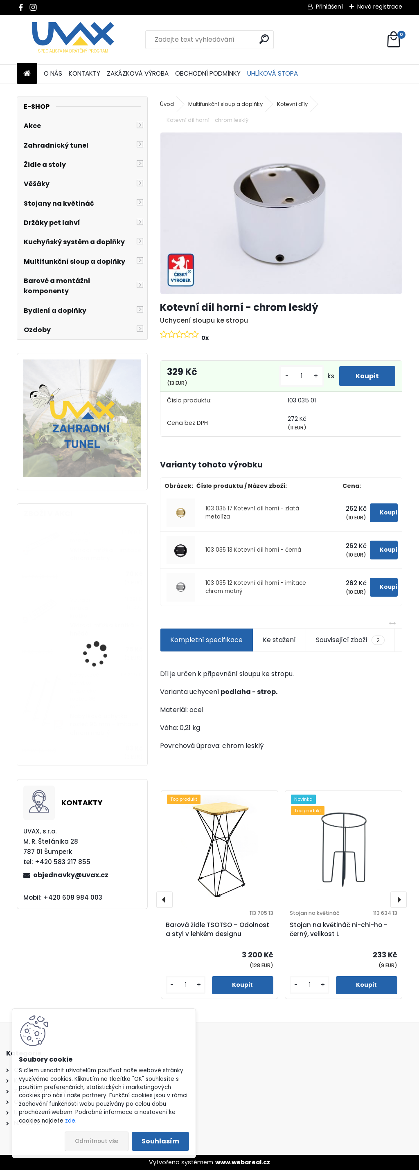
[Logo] (73, 39)
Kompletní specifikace (206, 640)
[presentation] (164, 900)
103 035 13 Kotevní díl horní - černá (253, 550)
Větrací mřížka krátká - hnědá (104, 630)
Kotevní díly (292, 104)
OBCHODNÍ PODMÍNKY (208, 73)
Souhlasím (160, 1141)
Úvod (167, 104)
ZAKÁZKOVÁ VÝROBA (138, 73)
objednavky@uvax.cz (70, 875)
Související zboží (350, 640)
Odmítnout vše (96, 1141)
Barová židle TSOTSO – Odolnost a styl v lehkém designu (217, 930)
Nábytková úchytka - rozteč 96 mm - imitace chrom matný (104, 724)
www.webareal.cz (242, 1162)
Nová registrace (379, 6)
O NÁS (53, 73)
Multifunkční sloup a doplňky (225, 104)
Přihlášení (329, 6)
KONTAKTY (84, 73)
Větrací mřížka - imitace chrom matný (105, 554)
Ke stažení (279, 640)
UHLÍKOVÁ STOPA (272, 73)
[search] (264, 39)
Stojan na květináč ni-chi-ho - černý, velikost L (338, 930)
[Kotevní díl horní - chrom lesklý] (281, 213)
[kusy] (301, 376)
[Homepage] (27, 74)
